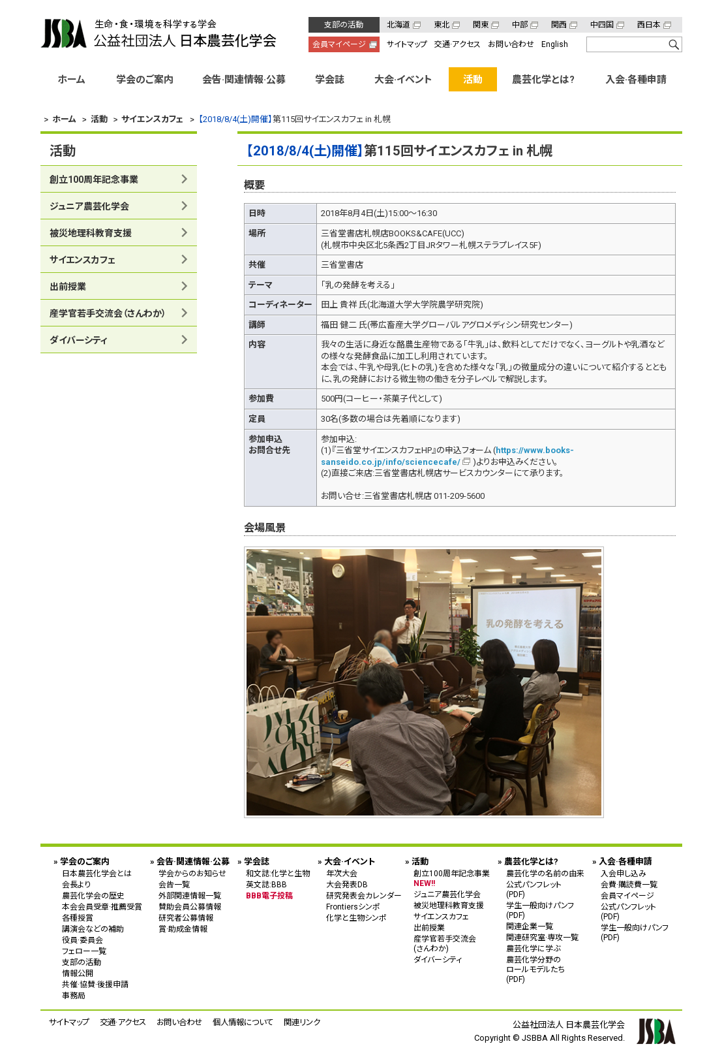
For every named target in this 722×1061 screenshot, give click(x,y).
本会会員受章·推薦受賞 (102, 906)
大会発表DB (347, 884)
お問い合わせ (511, 44)
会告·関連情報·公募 (244, 80)
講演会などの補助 (93, 929)
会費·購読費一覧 (629, 884)
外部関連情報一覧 (189, 895)
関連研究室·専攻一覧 (542, 937)
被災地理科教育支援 (91, 233)
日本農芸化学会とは (97, 873)
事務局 (73, 995)
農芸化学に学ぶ (533, 948)
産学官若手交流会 (108, 313)
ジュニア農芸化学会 (89, 206)
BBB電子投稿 (269, 895)
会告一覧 (174, 884)
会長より (76, 884)
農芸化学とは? (543, 80)
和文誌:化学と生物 (278, 873)
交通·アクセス (457, 44)
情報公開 (77, 973)
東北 (441, 24)
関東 (481, 24)
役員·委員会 (82, 940)
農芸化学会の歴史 (93, 895)
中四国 (602, 24)
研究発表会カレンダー (364, 895)
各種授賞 (77, 918)
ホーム (71, 80)
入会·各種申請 (636, 80)
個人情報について (243, 1022)
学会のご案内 (144, 80)
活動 (473, 80)
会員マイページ (339, 44)
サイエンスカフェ (82, 260)
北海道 (398, 24)
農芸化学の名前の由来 (545, 873)
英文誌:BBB (266, 884)
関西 (559, 24)
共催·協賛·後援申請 (95, 984)
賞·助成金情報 (182, 929)
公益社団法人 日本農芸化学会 (158, 33)
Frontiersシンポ (353, 906)
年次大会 (341, 873)
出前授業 (68, 286)
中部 (520, 24)
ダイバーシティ (79, 340)
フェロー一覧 (84, 951)
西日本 (649, 24)
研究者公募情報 (185, 918)
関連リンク (302, 1022)
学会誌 (329, 80)
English (554, 44)
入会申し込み (623, 873)
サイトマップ (407, 44)
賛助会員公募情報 (189, 906)
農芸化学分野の (545, 969)
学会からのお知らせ (192, 873)
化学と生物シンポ (356, 918)
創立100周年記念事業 (94, 179)
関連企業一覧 (529, 926)
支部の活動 (343, 24)
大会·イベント (403, 80)
